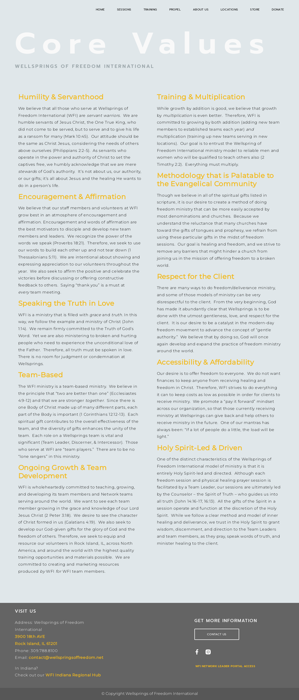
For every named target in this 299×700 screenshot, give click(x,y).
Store (255, 9)
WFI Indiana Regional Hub (73, 675)
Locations (229, 9)
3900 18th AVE (30, 636)
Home (100, 9)
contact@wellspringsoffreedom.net (66, 657)
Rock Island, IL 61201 (36, 643)
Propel (175, 9)
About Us (200, 9)
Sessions (124, 9)
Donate (278, 9)
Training (150, 9)
